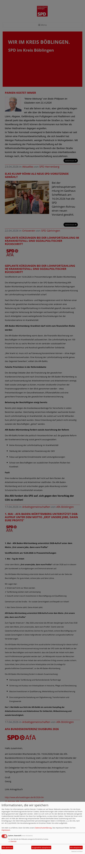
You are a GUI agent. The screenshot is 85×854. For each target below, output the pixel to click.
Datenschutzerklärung (43, 828)
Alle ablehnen (7, 847)
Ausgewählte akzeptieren (41, 847)
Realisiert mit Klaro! (77, 851)
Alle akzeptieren (76, 847)
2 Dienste (12, 841)
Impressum (6, 830)
